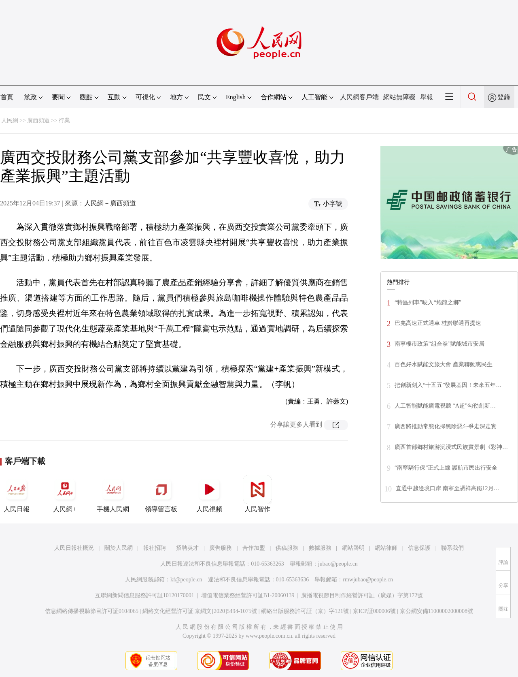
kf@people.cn (186, 580)
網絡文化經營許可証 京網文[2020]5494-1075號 (199, 611)
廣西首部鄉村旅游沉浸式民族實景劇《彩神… (451, 447)
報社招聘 (154, 548)
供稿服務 (287, 548)
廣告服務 (220, 548)
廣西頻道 (38, 120)
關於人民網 (118, 548)
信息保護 (419, 548)
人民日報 (16, 494)
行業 (64, 120)
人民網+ (65, 494)
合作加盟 (253, 548)
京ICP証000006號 (374, 611)
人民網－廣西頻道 (110, 203)
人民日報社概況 (74, 548)
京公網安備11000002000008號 (436, 611)
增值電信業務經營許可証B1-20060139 (248, 595)
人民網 (9, 120)
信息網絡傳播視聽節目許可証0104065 (91, 611)
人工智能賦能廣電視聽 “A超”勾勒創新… (445, 406)
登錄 (503, 97)
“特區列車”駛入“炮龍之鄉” (428, 302)
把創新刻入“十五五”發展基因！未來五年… (448, 385)
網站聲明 (353, 548)
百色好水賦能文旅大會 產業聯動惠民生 (444, 364)
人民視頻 (209, 494)
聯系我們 (452, 548)
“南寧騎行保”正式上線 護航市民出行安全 (446, 468)
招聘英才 (187, 548)
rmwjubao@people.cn (368, 580)
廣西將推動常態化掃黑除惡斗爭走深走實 (446, 426)
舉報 (426, 97)
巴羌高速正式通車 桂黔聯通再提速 (438, 323)
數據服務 (320, 548)
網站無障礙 (399, 97)
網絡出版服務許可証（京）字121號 (305, 611)
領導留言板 (161, 494)
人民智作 (257, 494)
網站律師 (386, 548)
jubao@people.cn (338, 564)
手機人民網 (113, 494)
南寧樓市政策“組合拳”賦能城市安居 (439, 344)
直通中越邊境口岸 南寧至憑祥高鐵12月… (447, 488)
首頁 (6, 97)
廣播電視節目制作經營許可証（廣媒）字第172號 (362, 595)
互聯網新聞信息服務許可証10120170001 (144, 595)
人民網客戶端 (359, 97)
